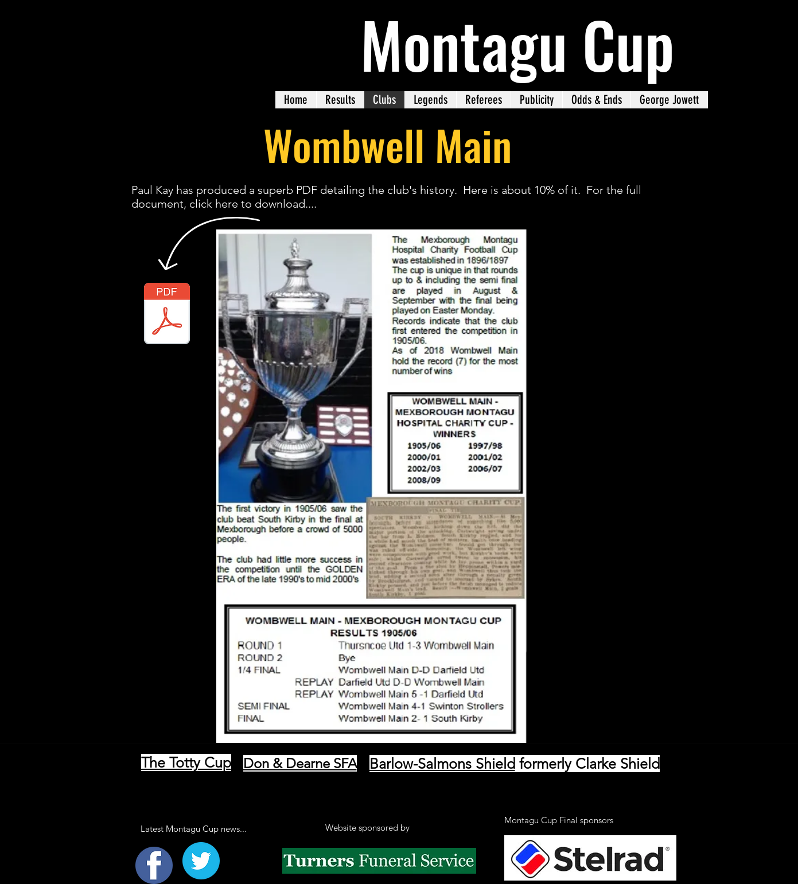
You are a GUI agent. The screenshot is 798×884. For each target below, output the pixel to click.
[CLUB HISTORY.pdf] (167, 315)
